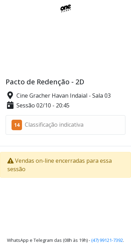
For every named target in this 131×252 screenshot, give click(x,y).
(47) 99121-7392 (107, 240)
